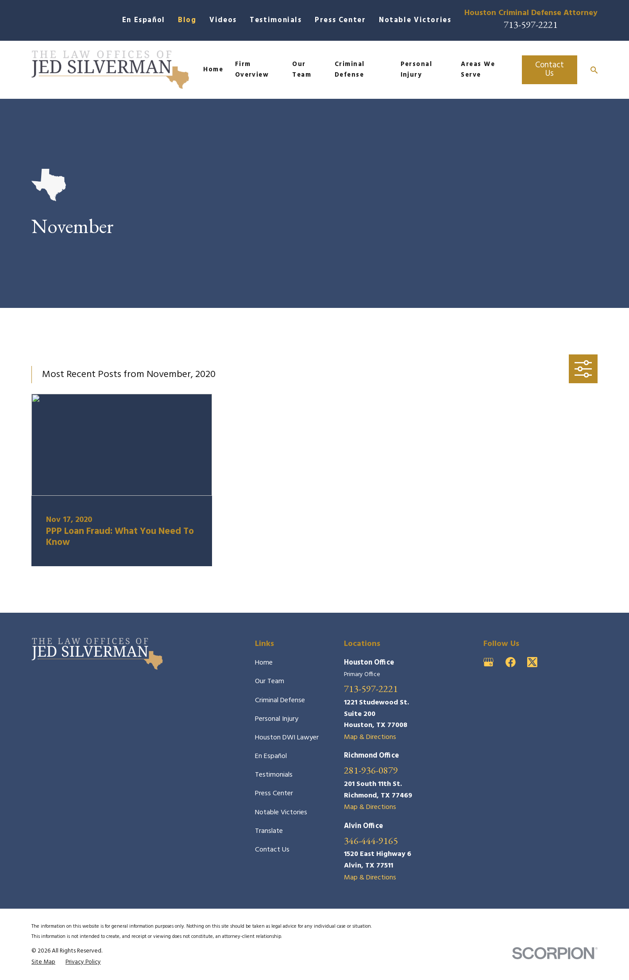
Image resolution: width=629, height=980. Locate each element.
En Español (143, 20)
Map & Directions (370, 737)
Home (264, 663)
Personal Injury (276, 719)
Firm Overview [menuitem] (252, 69)
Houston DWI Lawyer (287, 737)
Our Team (269, 681)
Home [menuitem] (213, 70)
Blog (187, 20)
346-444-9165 (371, 840)
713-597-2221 (531, 24)
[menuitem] (43, 962)
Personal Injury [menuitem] (416, 69)
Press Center (340, 20)
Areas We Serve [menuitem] (478, 69)
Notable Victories (415, 20)
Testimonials (276, 20)
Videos (223, 20)
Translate (269, 831)
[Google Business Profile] (488, 662)
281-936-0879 (371, 770)
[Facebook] (511, 662)
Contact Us (549, 69)
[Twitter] (532, 662)
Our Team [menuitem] (301, 69)
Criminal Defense (280, 700)
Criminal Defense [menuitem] (350, 69)
